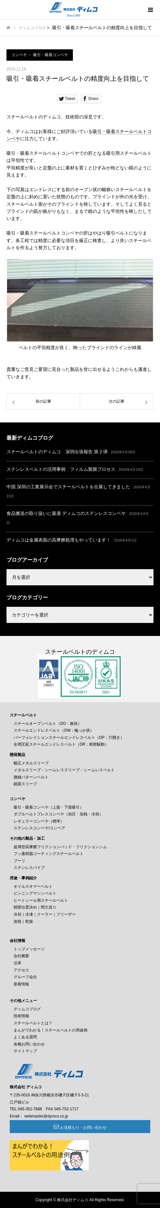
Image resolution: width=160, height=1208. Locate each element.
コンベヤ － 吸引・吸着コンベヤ (39, 55)
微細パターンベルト (31, 777)
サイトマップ (25, 1051)
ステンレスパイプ (29, 867)
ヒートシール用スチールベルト (41, 900)
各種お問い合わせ (29, 1044)
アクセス (21, 970)
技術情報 (21, 1016)
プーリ (19, 861)
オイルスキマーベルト (33, 886)
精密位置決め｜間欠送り (35, 907)
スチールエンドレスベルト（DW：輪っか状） (54, 730)
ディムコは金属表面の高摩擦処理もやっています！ (58, 540)
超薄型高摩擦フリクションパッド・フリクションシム (60, 847)
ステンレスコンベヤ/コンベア (39, 828)
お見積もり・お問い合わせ (83, 1127)
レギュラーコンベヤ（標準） (39, 821)
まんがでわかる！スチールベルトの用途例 (50, 1030)
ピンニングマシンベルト (35, 893)
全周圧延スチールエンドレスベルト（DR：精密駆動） (61, 744)
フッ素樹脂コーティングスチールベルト (49, 853)
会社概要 (21, 956)
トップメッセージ (29, 949)
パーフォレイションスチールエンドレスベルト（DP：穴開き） (69, 737)
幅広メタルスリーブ (31, 763)
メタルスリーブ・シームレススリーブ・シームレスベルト (64, 770)
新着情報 (21, 984)
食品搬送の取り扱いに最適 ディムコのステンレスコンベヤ (66, 513)
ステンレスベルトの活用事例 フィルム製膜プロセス (60, 469)
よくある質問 (25, 1037)
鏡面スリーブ (25, 784)
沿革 (17, 963)
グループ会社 (25, 977)
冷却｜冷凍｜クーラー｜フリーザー (45, 914)
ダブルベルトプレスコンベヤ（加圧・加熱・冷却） (58, 814)
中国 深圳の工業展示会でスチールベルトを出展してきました (68, 486)
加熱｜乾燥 (23, 921)
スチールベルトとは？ (33, 1023)
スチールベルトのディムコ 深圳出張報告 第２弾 (57, 451)
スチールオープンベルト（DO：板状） (48, 723)
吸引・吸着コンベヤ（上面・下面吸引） (49, 807)
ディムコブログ (32, 28)
